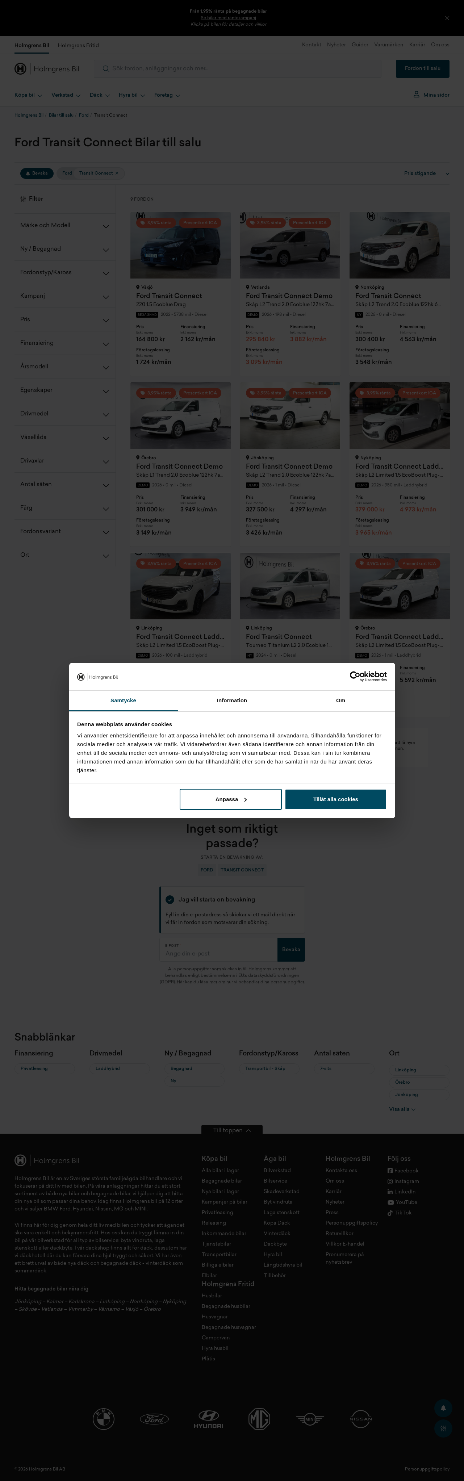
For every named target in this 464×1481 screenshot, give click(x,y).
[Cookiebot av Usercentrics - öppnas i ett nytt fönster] (355, 676)
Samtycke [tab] (123, 700)
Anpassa (231, 799)
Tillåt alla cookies (335, 799)
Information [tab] (232, 700)
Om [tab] (340, 700)
